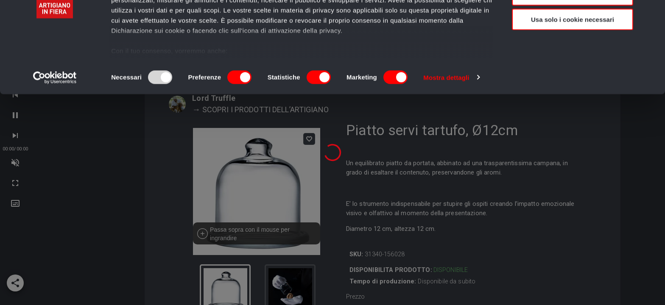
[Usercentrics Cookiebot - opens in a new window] (55, 128)
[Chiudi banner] (652, 13)
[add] (15, 282)
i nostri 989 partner (159, 30)
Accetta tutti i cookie (573, 21)
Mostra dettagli (446, 128)
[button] (15, 203)
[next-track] (15, 162)
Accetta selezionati (572, 46)
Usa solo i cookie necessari (572, 70)
